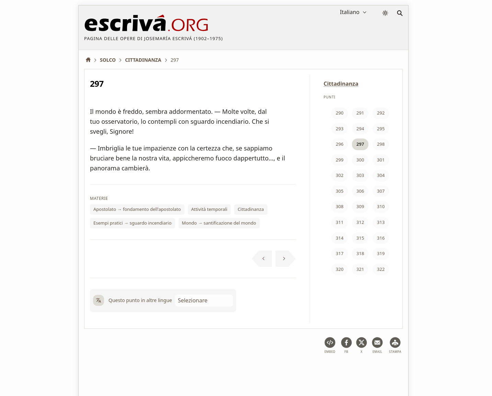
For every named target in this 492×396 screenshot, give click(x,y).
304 (381, 175)
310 (381, 206)
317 (339, 253)
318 (360, 253)
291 (360, 113)
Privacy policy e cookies (179, 370)
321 (360, 269)
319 (381, 253)
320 (339, 269)
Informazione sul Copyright (245, 370)
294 (360, 128)
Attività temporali (209, 209)
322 (381, 269)
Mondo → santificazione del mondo (219, 223)
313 (381, 222)
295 (381, 128)
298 (381, 144)
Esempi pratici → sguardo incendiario (132, 223)
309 (360, 206)
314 (339, 238)
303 (360, 175)
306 (360, 191)
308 (339, 206)
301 (381, 160)
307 (381, 191)
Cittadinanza (251, 209)
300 (360, 160)
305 (339, 191)
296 (339, 144)
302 (339, 175)
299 (339, 160)
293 (339, 128)
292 (381, 113)
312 (360, 222)
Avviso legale (130, 370)
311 (339, 222)
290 (339, 113)
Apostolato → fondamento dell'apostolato (137, 209)
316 (381, 238)
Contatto (294, 370)
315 (360, 238)
